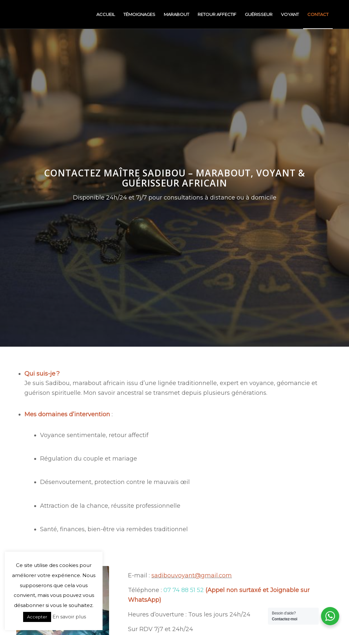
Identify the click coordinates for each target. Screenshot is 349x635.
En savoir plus (69, 617)
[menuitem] (105, 14)
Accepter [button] (37, 616)
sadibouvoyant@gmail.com (191, 575)
